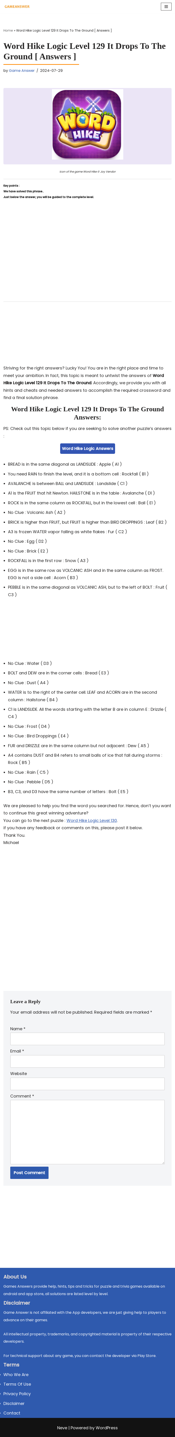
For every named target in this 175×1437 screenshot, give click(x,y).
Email (17, 1051)
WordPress (107, 1428)
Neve (62, 1428)
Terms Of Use (17, 1384)
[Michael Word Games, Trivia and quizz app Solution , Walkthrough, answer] (17, 6)
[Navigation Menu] (166, 6)
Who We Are (15, 1374)
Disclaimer (14, 1403)
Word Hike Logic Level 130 (92, 820)
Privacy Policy (17, 1394)
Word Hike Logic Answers (87, 448)
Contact (11, 1413)
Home (8, 30)
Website (18, 1073)
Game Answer (22, 70)
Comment (22, 1096)
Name (18, 1029)
